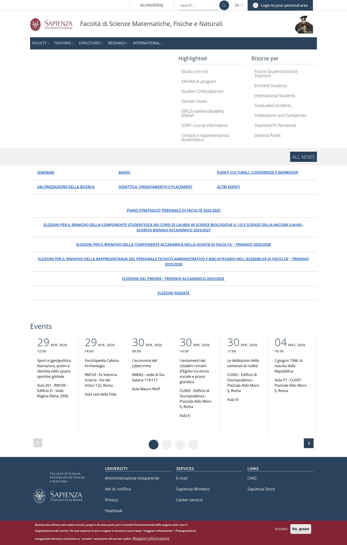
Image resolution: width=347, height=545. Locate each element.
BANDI (124, 172)
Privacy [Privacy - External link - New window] (111, 499)
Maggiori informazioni (151, 539)
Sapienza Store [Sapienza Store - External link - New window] (261, 489)
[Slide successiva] (309, 443)
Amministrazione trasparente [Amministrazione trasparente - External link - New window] (132, 478)
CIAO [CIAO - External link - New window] (251, 478)
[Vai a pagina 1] (153, 444)
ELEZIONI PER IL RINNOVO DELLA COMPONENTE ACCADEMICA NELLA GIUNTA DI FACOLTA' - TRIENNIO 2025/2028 (173, 244)
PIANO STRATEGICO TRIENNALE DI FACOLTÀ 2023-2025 (173, 210)
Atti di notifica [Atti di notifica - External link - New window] (118, 489)
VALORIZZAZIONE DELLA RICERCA (65, 186)
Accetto (281, 529)
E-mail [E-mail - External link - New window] (182, 478)
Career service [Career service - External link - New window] (189, 499)
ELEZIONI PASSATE (173, 293)
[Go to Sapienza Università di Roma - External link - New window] (55, 24)
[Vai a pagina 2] (167, 444)
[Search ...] (224, 5)
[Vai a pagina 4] (193, 444)
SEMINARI (45, 172)
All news (303, 156)
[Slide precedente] (37, 442)
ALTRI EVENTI (228, 186)
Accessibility (151, 5)
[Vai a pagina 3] (180, 444)
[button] (239, 5)
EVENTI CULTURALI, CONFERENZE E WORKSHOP (257, 172)
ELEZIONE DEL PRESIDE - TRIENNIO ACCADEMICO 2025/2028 (173, 278)
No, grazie (300, 530)
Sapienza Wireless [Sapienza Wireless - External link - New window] (193, 489)
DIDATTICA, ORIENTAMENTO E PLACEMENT (155, 186)
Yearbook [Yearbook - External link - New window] (113, 510)
